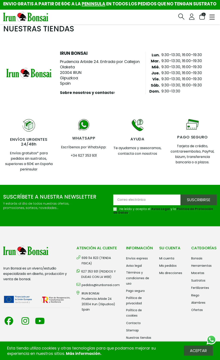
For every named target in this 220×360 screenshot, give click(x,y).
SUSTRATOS (198, 280)
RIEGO (195, 295)
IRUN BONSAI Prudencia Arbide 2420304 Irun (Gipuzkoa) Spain (98, 301)
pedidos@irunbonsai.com (101, 285)
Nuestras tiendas (138, 337)
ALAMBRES (198, 302)
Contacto (133, 323)
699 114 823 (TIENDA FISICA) (96, 260)
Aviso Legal (160, 209)
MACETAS (197, 273)
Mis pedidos (168, 265)
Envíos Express (137, 258)
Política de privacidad (134, 300)
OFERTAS (197, 310)
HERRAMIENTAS (201, 265)
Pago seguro (135, 291)
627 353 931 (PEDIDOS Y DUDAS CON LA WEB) (98, 274)
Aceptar (198, 350)
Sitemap (132, 330)
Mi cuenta (166, 258)
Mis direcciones (170, 273)
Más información (83, 353)
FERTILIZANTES (200, 288)
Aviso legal (134, 265)
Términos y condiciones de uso (137, 277)
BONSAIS (196, 258)
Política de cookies (134, 313)
